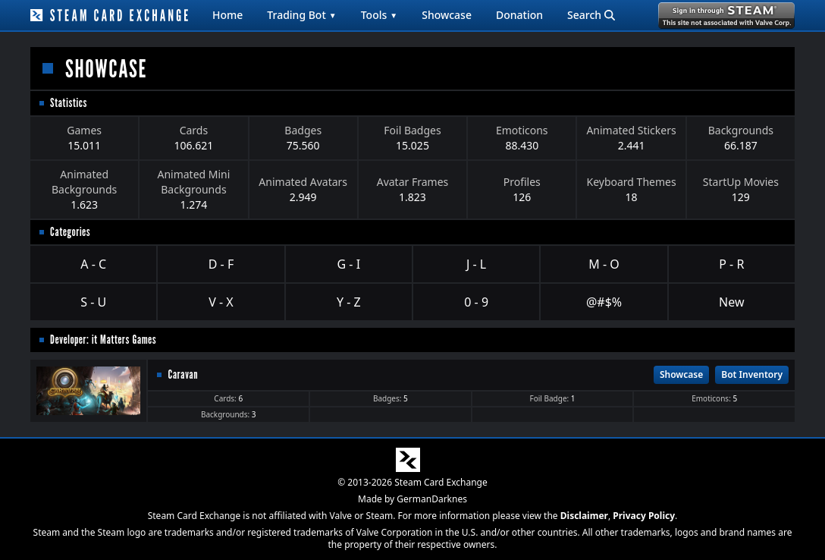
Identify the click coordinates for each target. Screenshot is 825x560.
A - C (93, 264)
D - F (221, 264)
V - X (221, 302)
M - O (603, 264)
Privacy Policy (644, 515)
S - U (93, 302)
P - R (731, 264)
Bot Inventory (752, 374)
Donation (519, 15)
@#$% (604, 302)
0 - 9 (476, 302)
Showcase (447, 15)
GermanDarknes (432, 498)
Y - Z (349, 302)
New (731, 302)
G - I (349, 264)
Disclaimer (584, 515)
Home (227, 15)
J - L (476, 264)
